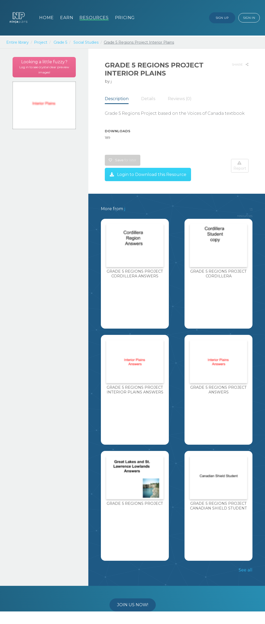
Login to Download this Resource (148, 174)
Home (46, 17)
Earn (66, 17)
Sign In (249, 18)
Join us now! (132, 604)
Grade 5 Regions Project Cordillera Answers (135, 273)
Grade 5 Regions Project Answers (218, 389)
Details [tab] (148, 98)
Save (122, 160)
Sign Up (222, 18)
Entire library (17, 42)
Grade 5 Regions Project (135, 503)
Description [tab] (117, 98)
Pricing (125, 17)
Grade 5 (60, 42)
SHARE (240, 64)
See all (245, 570)
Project (40, 42)
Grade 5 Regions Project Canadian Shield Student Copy (218, 508)
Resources (93, 17)
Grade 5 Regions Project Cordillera (218, 273)
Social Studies (86, 42)
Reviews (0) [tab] (180, 98)
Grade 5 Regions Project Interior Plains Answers (135, 389)
